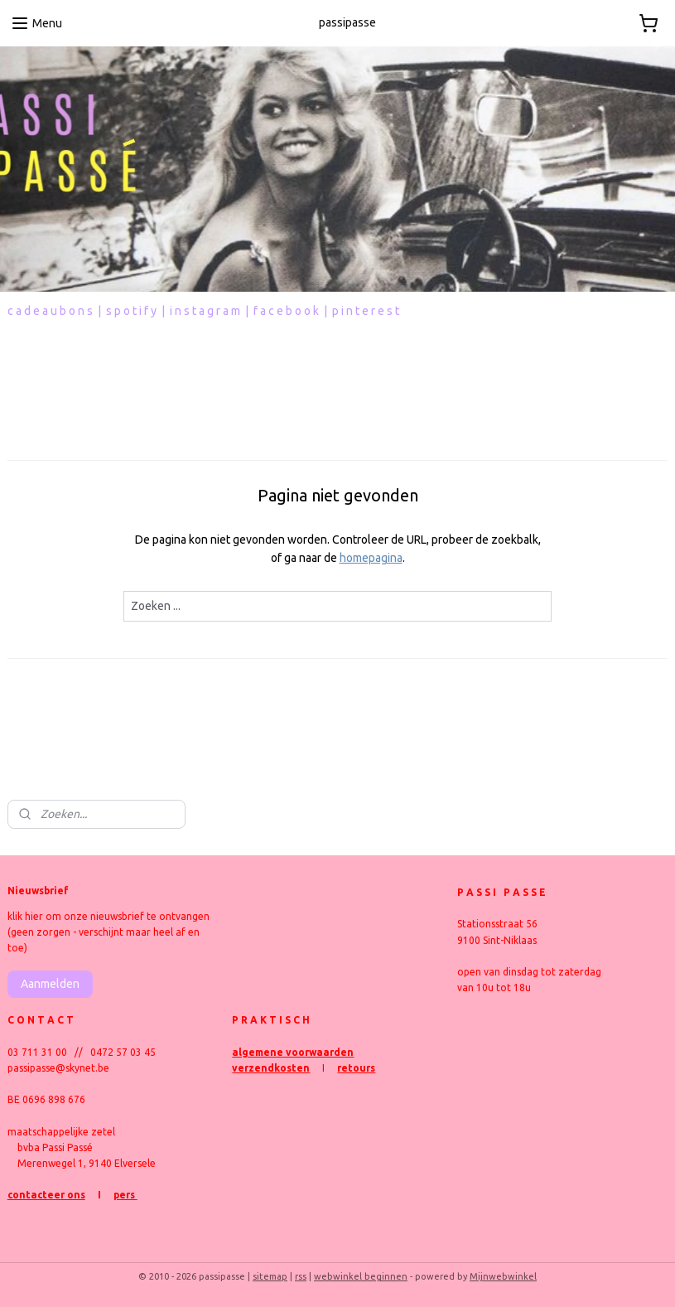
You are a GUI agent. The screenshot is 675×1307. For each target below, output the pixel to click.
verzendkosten (271, 1068)
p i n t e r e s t (365, 310)
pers (125, 1194)
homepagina (371, 558)
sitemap (270, 1276)
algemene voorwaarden (293, 1052)
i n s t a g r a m (205, 310)
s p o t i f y (131, 310)
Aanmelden (50, 983)
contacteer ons (46, 1194)
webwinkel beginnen (360, 1276)
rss (300, 1276)
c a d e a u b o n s (50, 310)
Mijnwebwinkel (503, 1276)
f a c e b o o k (286, 310)
